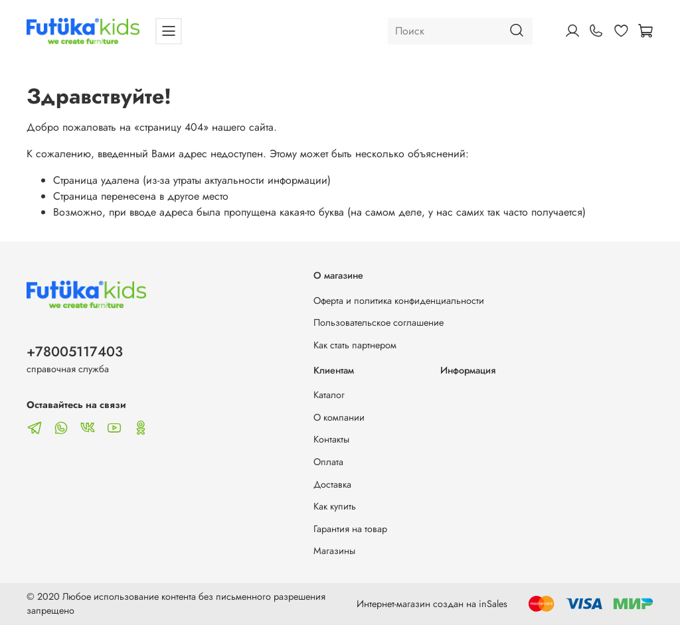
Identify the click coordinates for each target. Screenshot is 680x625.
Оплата (328, 461)
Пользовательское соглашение (378, 322)
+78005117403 (75, 352)
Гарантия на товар (350, 528)
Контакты (331, 439)
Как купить (334, 506)
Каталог (329, 394)
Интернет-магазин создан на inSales (432, 603)
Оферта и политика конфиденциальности (398, 300)
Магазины (334, 550)
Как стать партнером (354, 345)
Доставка (332, 484)
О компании (339, 417)
